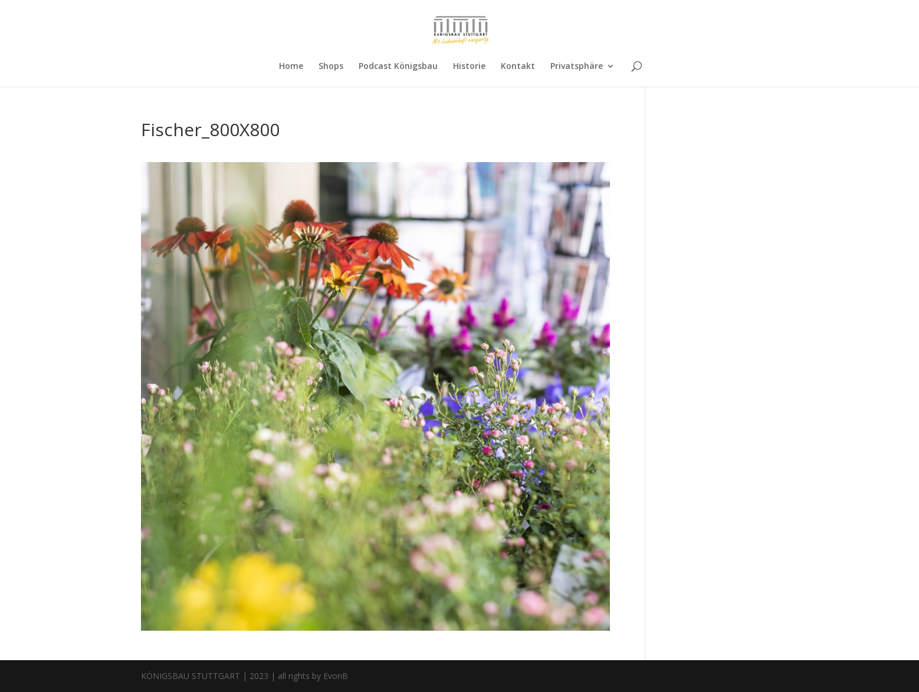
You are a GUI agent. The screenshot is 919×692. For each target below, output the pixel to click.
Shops (331, 66)
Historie (469, 66)
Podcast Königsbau (398, 66)
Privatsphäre (576, 66)
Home (291, 66)
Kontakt (518, 66)
